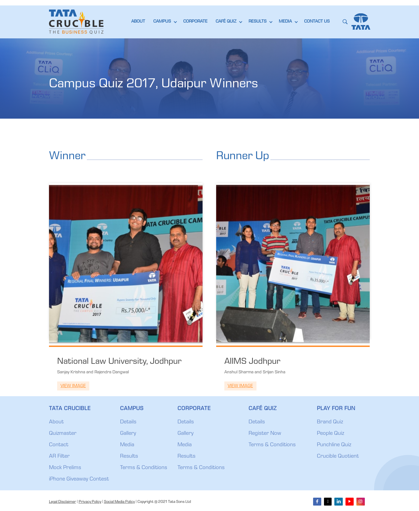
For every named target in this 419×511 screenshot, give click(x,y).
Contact (58, 445)
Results (129, 456)
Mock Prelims (65, 468)
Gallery (128, 433)
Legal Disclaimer (62, 502)
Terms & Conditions (143, 468)
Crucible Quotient (338, 456)
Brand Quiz (330, 422)
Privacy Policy (90, 502)
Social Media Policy (119, 502)
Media (127, 445)
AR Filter (59, 456)
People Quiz (330, 433)
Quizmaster (63, 433)
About (56, 422)
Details (128, 422)
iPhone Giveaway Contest (79, 479)
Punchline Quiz (334, 445)
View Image (73, 386)
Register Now (265, 433)
